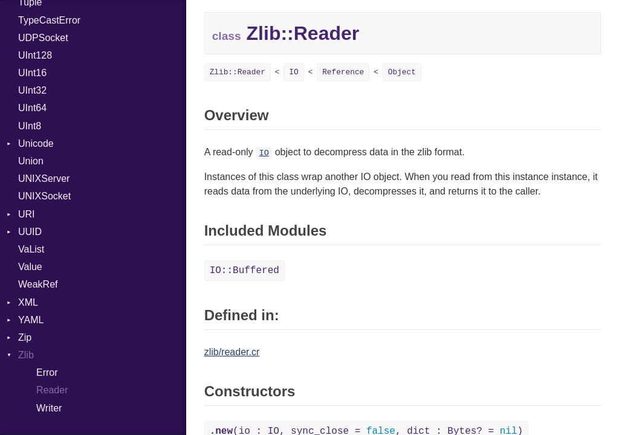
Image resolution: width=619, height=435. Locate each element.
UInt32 (32, 90)
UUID (30, 232)
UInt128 (35, 55)
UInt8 (29, 126)
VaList (31, 249)
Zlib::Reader (237, 72)
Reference (343, 72)
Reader (52, 390)
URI (26, 214)
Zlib (26, 355)
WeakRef (38, 284)
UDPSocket (43, 38)
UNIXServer (44, 178)
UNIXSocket (44, 196)
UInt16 (32, 73)
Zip (24, 337)
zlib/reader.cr (232, 352)
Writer (49, 408)
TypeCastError (49, 20)
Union (31, 161)
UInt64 (32, 108)
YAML (31, 320)
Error (47, 372)
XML (28, 302)
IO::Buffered (244, 270)
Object (402, 72)
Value (30, 267)
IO (293, 72)
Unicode (36, 143)
